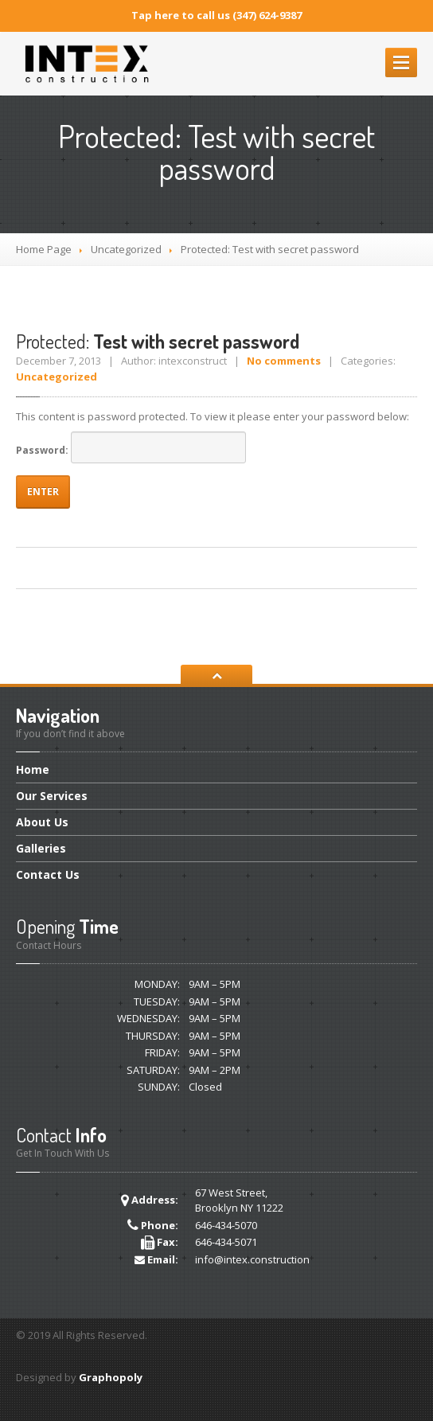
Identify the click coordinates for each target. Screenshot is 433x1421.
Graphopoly (110, 1377)
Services (52, 795)
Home (32, 770)
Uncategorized (126, 249)
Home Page (44, 249)
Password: (131, 447)
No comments (284, 360)
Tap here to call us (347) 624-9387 (216, 15)
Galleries (41, 848)
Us (42, 822)
